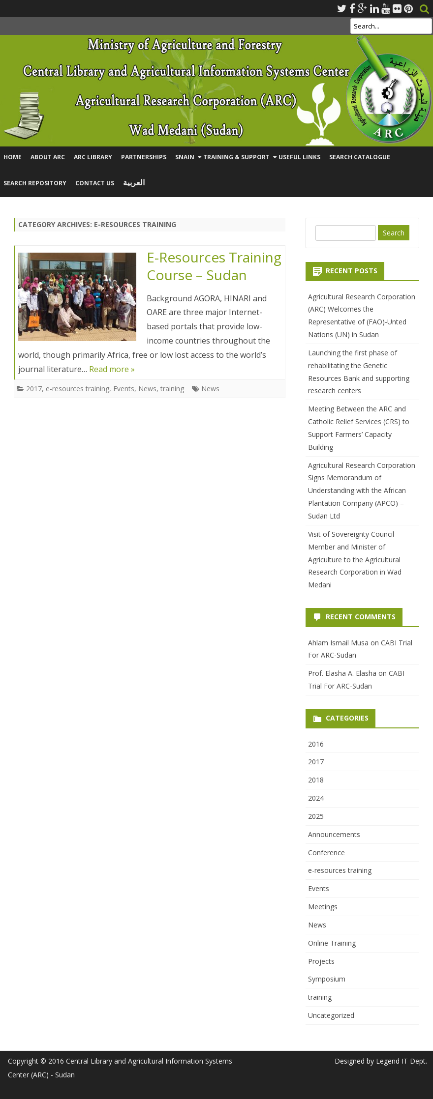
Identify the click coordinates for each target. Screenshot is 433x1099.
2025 (316, 816)
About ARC (48, 157)
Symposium (326, 978)
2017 (34, 388)
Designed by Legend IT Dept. (381, 1061)
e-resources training (77, 388)
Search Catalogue (359, 157)
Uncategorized (331, 1015)
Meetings (323, 906)
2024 (316, 798)
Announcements (334, 834)
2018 (316, 779)
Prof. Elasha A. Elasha (342, 673)
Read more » (112, 369)
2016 (316, 744)
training (172, 388)
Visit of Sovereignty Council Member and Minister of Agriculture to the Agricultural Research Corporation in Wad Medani (355, 559)
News (147, 388)
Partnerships (143, 157)
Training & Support (236, 157)
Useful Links (299, 157)
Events (123, 388)
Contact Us (94, 183)
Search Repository (34, 183)
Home (12, 157)
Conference (326, 852)
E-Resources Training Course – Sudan (214, 266)
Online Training (332, 943)
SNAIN (184, 157)
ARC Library (93, 157)
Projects (321, 961)
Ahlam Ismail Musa (338, 642)
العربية (134, 182)
